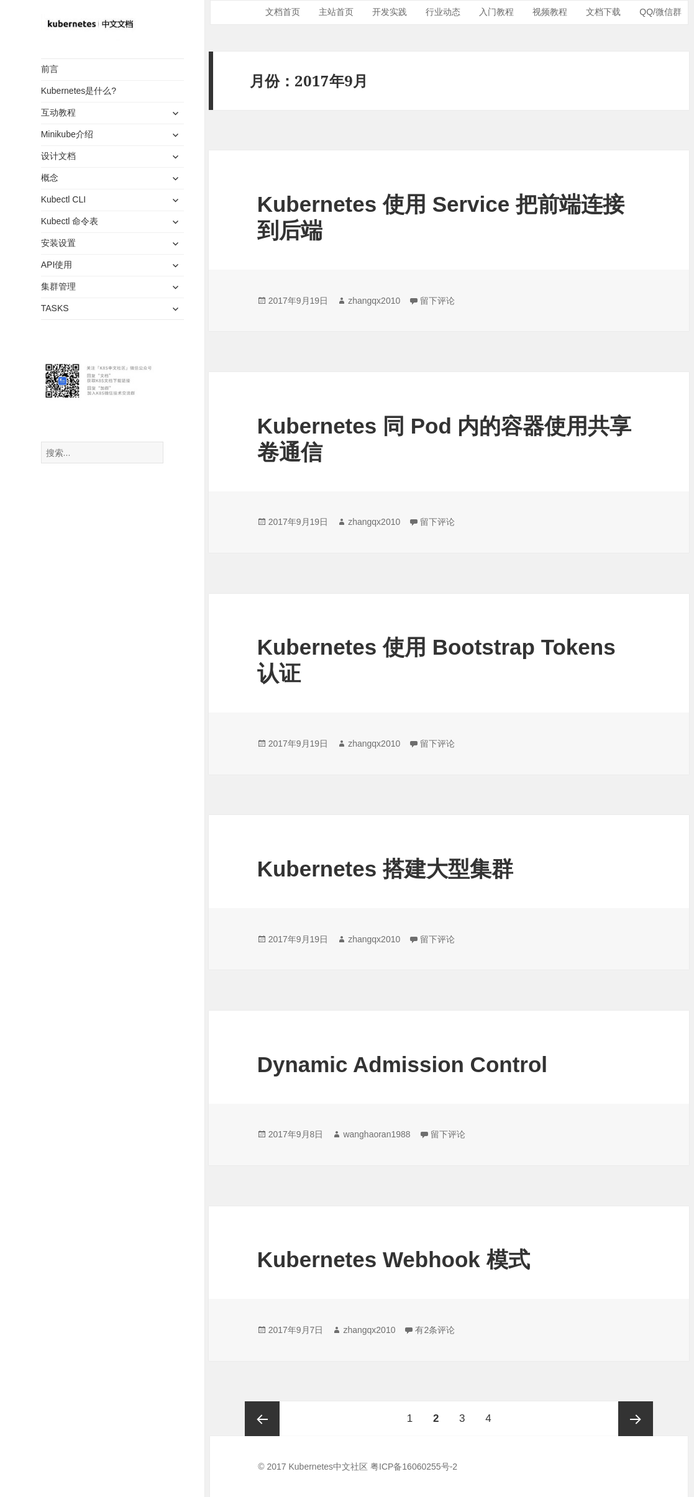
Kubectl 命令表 (70, 221)
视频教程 (549, 12)
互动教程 (58, 112)
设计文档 (58, 156)
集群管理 (58, 286)
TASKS (55, 308)
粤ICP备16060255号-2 (413, 1467)
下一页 (635, 1418)
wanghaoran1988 (376, 1134)
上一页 (262, 1418)
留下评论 (437, 301)
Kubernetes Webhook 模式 (393, 1259)
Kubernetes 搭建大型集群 (385, 869)
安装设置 (58, 243)
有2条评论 (435, 1330)
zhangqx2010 (374, 301)
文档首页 (282, 12)
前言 (49, 69)
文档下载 (603, 12)
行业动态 (443, 12)
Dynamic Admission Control (402, 1064)
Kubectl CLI (63, 199)
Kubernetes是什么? (78, 91)
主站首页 (336, 12)
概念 (49, 178)
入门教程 (496, 12)
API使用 (57, 265)
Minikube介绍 (67, 134)
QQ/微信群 (660, 12)
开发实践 (389, 12)
